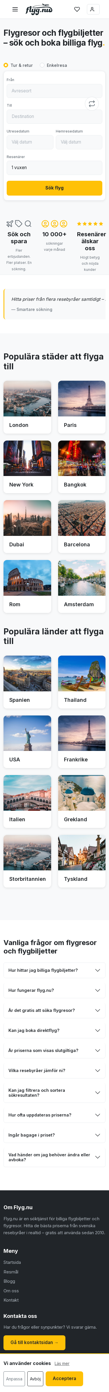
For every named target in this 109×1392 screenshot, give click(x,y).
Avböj (35, 1378)
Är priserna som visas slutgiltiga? (43, 1050)
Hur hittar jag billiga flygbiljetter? (43, 970)
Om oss (11, 1290)
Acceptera (64, 1378)
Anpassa (14, 1378)
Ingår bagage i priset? (31, 1134)
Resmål (10, 1272)
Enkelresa (57, 65)
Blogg (9, 1281)
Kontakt (11, 1300)
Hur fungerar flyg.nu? (31, 990)
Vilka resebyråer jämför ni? (36, 1070)
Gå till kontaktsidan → (34, 1342)
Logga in (92, 9)
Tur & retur (21, 65)
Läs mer (62, 1363)
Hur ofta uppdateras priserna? (40, 1114)
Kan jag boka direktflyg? (34, 1030)
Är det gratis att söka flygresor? (41, 1010)
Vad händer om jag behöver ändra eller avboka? (49, 1157)
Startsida (12, 1262)
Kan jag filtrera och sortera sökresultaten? (36, 1093)
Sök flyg (54, 188)
